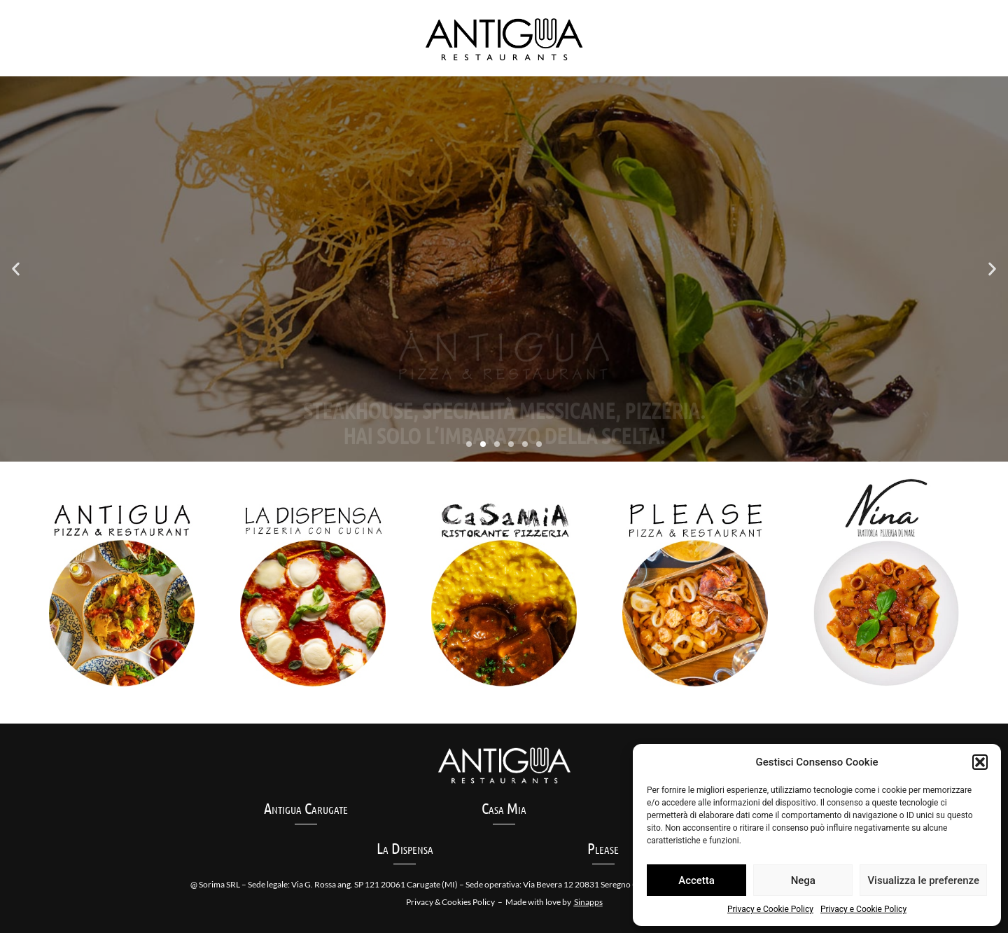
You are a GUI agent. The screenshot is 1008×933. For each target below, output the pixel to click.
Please (603, 847)
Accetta (696, 880)
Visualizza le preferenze (923, 880)
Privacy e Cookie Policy (770, 909)
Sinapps (588, 902)
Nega (803, 880)
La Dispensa (405, 847)
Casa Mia (504, 808)
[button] (980, 762)
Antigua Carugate (306, 808)
